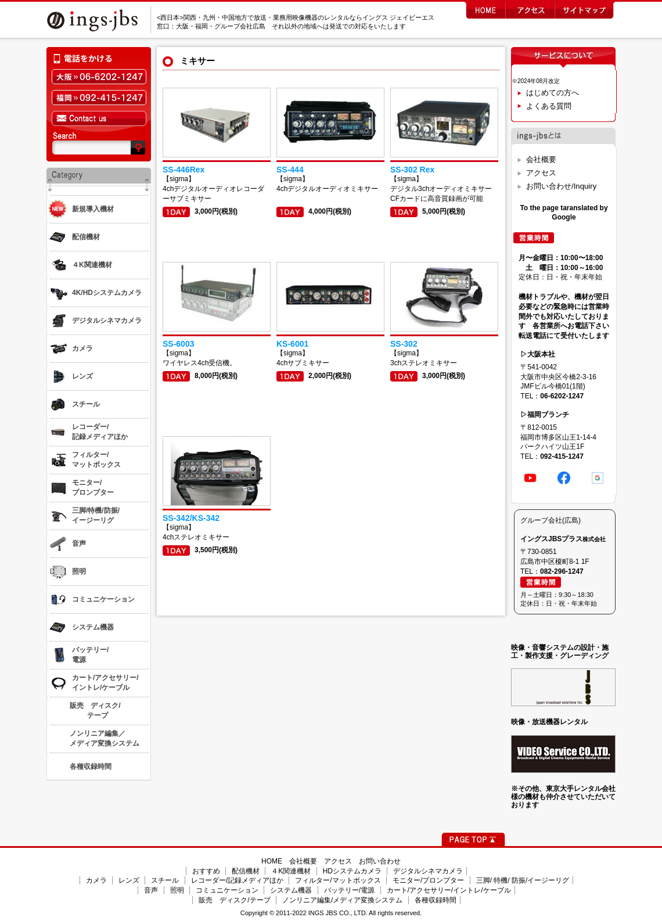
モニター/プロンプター (428, 880)
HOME (271, 861)
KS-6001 (292, 343)
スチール (165, 880)
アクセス (541, 172)
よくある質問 (548, 106)
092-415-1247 (562, 456)
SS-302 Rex (412, 169)
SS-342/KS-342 (191, 518)
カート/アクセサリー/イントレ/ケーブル (449, 890)
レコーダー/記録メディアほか (237, 880)
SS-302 (404, 343)
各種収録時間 (435, 900)
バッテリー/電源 (349, 890)
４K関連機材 (291, 871)
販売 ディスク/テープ (234, 900)
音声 (151, 890)
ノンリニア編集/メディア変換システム (342, 900)
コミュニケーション (227, 890)
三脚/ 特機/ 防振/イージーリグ (523, 880)
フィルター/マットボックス (337, 880)
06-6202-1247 (562, 396)
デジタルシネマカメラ (428, 871)
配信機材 (246, 871)
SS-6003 (178, 343)
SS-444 (290, 169)
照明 (177, 890)
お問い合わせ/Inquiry (561, 186)
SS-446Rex (183, 169)
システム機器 (291, 890)
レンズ (128, 880)
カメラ (96, 880)
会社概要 (541, 159)
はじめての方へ (552, 92)
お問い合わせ (380, 861)
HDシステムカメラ (352, 871)
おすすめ (206, 871)
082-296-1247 (562, 571)
